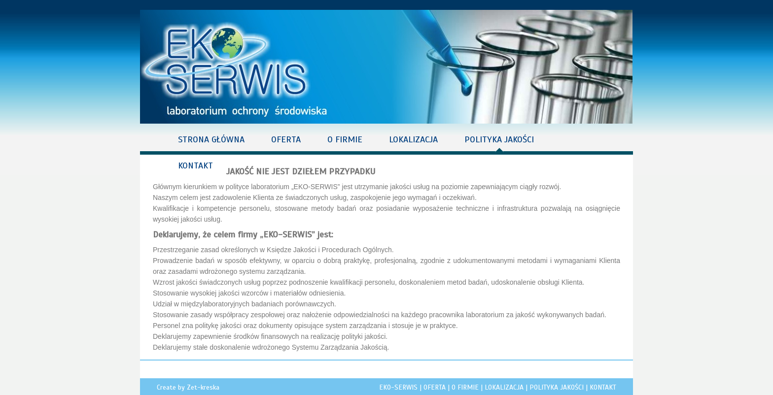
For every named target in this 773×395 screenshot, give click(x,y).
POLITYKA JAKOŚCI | (559, 387)
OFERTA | (437, 387)
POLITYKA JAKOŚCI (499, 139)
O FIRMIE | (468, 387)
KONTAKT (195, 165)
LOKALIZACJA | (507, 387)
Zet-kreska (203, 387)
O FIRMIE (344, 139)
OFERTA (286, 139)
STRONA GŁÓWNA (211, 139)
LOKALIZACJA (413, 139)
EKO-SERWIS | (401, 387)
